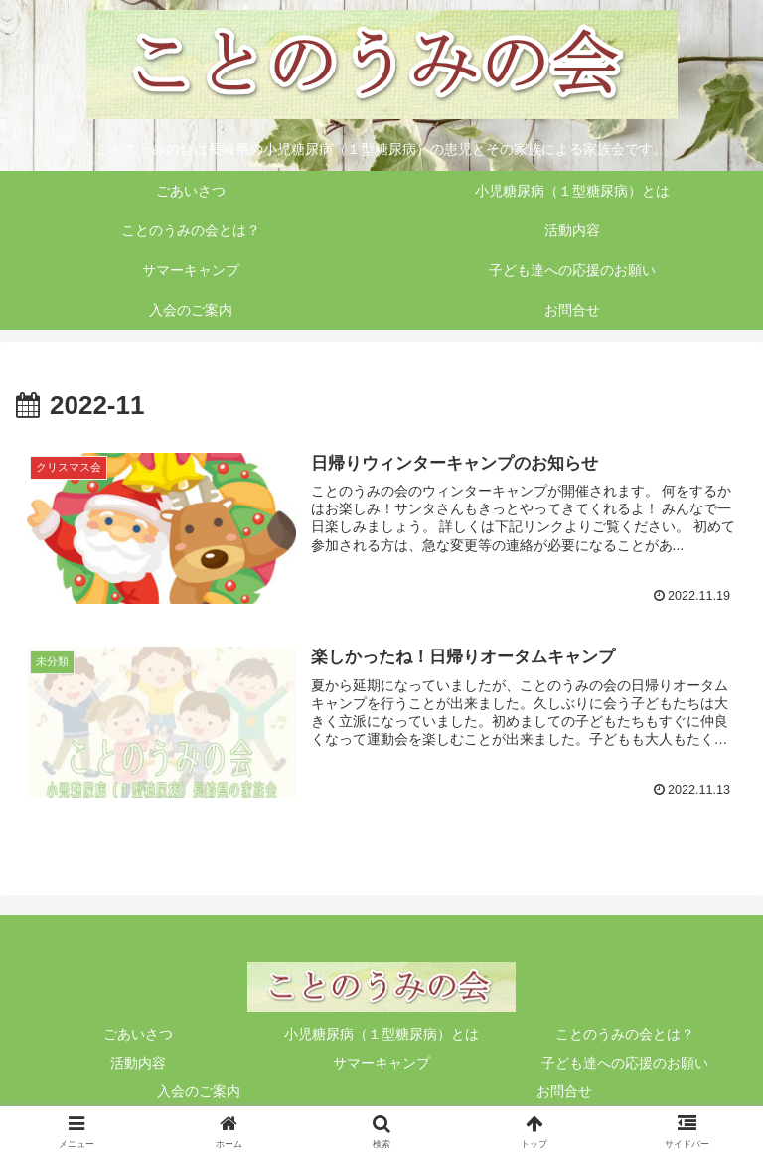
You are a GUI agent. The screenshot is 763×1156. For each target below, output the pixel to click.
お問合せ (564, 1091)
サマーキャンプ (381, 1063)
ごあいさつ (138, 1034)
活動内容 (138, 1063)
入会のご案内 (198, 1091)
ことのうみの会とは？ (624, 1034)
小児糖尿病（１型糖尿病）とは (381, 1034)
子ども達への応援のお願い (624, 1063)
